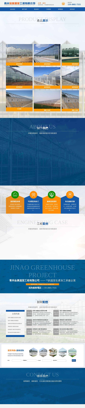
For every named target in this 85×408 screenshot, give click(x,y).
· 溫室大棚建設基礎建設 (13, 320)
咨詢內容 (55, 360)
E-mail (39, 360)
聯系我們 (72, 9)
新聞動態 (60, 9)
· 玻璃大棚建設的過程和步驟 (14, 317)
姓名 (8, 360)
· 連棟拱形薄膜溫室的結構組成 (14, 323)
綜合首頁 (12, 9)
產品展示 (36, 9)
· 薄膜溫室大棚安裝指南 (13, 326)
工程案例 (48, 9)
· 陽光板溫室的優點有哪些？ (14, 332)
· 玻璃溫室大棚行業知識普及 (14, 329)
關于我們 (24, 9)
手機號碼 (24, 360)
